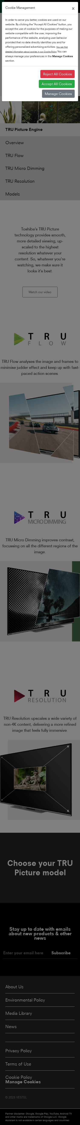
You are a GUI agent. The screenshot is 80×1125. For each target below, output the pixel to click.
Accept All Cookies (57, 84)
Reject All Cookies (57, 74)
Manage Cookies (58, 94)
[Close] (73, 8)
